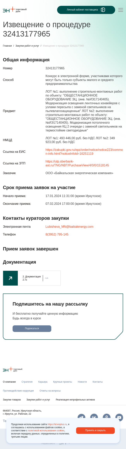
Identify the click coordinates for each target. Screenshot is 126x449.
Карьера (42, 381)
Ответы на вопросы (50, 390)
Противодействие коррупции (18, 390)
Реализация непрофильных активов (75, 399)
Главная (7, 45)
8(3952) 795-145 (56, 234)
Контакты (98, 381)
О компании (9, 381)
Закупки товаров (12, 399)
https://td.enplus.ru (57, 424)
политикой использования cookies (46, 430)
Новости (82, 381)
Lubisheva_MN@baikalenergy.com (69, 226)
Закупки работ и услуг (27, 45)
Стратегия (27, 381)
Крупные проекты (62, 381)
